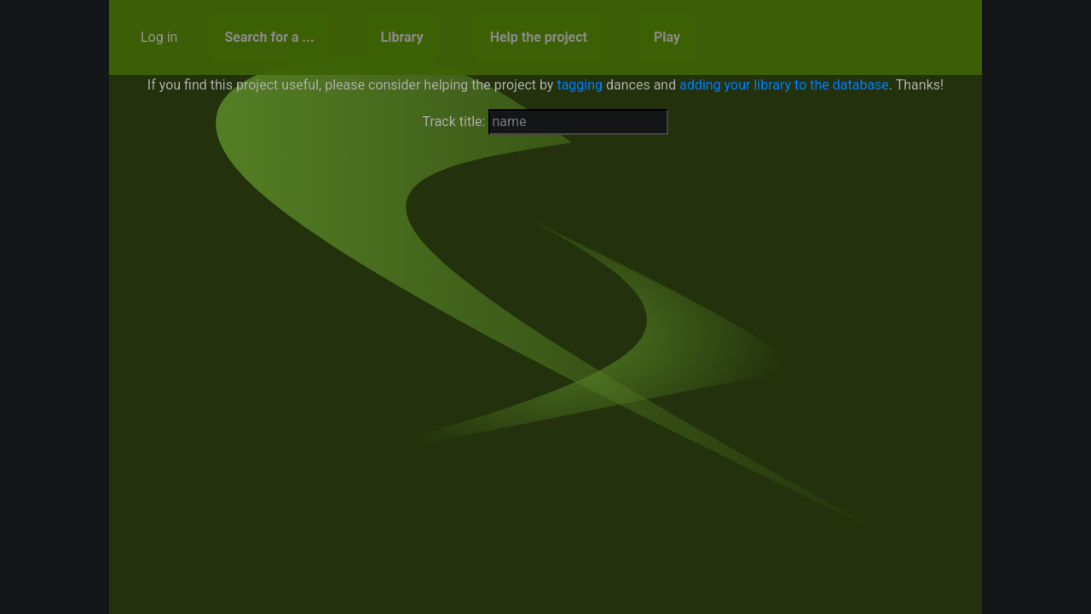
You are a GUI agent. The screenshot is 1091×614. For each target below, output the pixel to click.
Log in (159, 37)
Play (667, 37)
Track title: (454, 121)
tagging (580, 85)
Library (402, 37)
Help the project (538, 37)
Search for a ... (269, 37)
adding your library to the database (784, 85)
